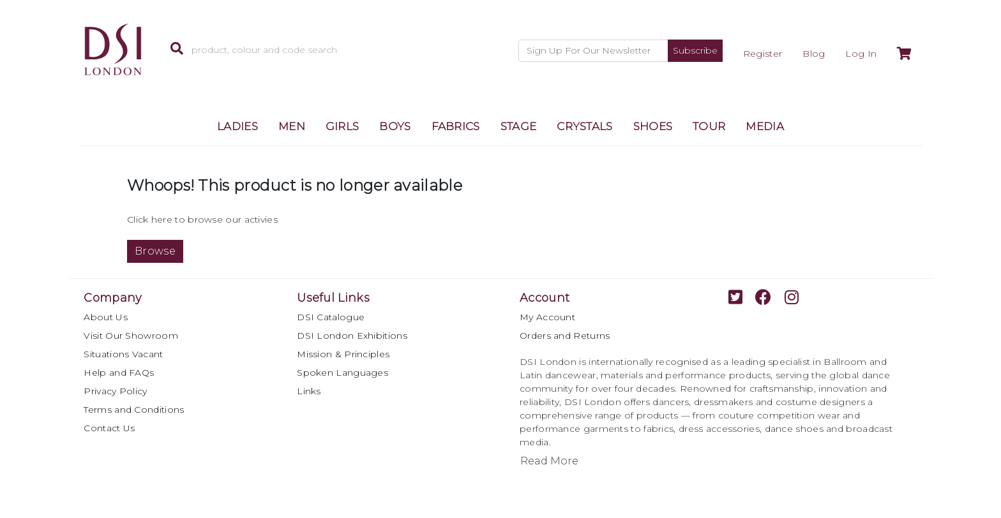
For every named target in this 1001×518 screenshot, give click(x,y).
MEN (291, 126)
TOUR (709, 126)
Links (309, 391)
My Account (547, 317)
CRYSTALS (584, 126)
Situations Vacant (123, 354)
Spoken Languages (342, 372)
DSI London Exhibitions (352, 335)
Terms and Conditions (134, 409)
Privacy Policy (115, 391)
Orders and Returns (565, 335)
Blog (813, 53)
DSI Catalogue (331, 317)
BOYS (394, 126)
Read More (549, 461)
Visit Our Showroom (130, 335)
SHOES (653, 126)
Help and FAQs (119, 372)
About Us (105, 317)
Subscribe (695, 50)
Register (762, 53)
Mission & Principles (343, 354)
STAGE (518, 126)
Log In (861, 53)
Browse (155, 251)
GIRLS (342, 126)
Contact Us (109, 428)
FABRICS (456, 126)
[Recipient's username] (593, 51)
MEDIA (765, 126)
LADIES (237, 126)
